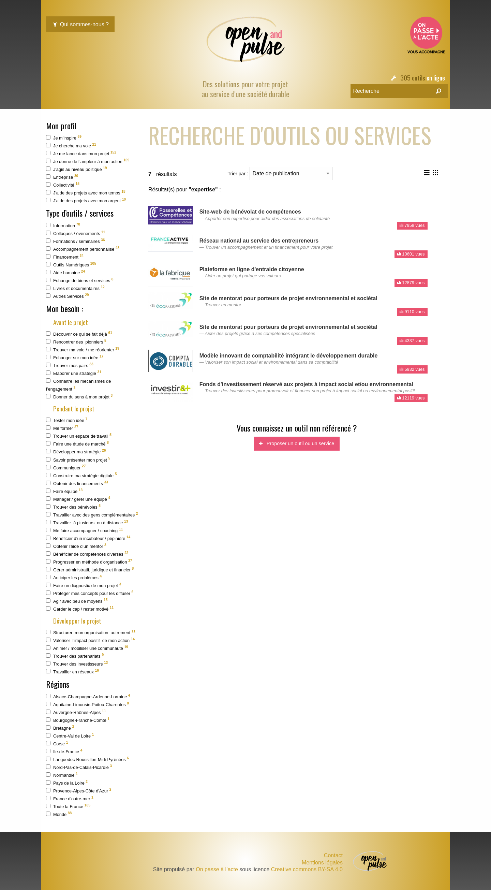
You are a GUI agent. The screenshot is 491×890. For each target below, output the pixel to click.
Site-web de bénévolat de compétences (250, 212)
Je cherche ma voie (71, 145)
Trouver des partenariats (75, 656)
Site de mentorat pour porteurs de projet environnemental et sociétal (288, 298)
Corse (57, 743)
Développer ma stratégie (76, 451)
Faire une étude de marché (77, 444)
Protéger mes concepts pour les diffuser (89, 593)
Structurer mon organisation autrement (90, 632)
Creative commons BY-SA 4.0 (307, 869)
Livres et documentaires (75, 288)
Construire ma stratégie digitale (81, 475)
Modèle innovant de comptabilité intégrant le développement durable (288, 356)
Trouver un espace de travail (78, 436)
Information (63, 225)
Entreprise (62, 177)
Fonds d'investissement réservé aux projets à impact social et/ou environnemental (306, 384)
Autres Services (67, 296)
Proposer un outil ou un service (296, 443)
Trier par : (280, 173)
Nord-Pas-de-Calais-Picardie (79, 767)
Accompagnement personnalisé (82, 249)
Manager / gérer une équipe (78, 499)
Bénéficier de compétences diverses (87, 554)
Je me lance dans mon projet (81, 153)
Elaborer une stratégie (73, 373)
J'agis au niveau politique (76, 169)
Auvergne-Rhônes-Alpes (76, 712)
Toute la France (68, 806)
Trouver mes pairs (69, 365)
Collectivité (62, 185)
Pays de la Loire (67, 783)
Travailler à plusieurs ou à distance (87, 522)
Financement (65, 257)
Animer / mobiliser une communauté (87, 648)
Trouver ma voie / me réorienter (82, 349)
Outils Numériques (71, 264)
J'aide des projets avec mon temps (85, 192)
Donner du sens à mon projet (79, 396)
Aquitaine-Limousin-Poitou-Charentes (87, 704)
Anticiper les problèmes (74, 577)
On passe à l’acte (217, 869)
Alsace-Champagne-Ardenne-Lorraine (88, 696)
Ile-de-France (64, 751)
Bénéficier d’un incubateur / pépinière (88, 538)
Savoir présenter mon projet (78, 459)
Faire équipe (64, 491)
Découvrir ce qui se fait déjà (79, 334)
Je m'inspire (63, 138)
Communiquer (66, 467)
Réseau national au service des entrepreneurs (258, 241)
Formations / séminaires (75, 241)
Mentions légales (322, 862)
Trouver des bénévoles (73, 507)
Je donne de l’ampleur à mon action (87, 161)
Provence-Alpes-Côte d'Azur (78, 790)
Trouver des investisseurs (77, 664)
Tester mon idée (66, 420)
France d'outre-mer (69, 798)
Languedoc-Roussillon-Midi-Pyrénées (87, 759)
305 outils (412, 78)
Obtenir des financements (77, 483)
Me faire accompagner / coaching (84, 530)
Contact (333, 855)
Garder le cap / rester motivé (80, 609)
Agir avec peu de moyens (76, 601)
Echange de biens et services (79, 280)
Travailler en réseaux (72, 671)
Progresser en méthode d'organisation (89, 562)
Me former (62, 428)
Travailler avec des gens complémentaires (92, 514)
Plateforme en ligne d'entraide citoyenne (251, 269)
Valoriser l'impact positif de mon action (90, 640)
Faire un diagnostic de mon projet (83, 585)
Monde (59, 814)
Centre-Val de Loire (70, 736)
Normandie (62, 775)
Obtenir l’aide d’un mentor (76, 546)
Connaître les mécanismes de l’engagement (78, 385)
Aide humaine (65, 272)
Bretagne (60, 728)
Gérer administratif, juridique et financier (90, 569)
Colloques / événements (75, 233)
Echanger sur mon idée (74, 357)
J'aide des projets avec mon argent (86, 200)
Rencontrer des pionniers (76, 342)
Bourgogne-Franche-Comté (77, 720)
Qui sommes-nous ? (80, 24)
